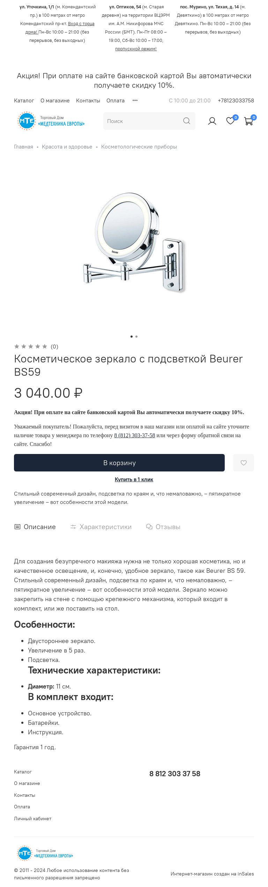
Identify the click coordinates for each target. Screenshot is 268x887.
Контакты (88, 100)
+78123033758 (236, 100)
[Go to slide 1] (132, 337)
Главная (23, 146)
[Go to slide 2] (136, 337)
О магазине (55, 100)
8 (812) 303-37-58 (134, 435)
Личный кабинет (32, 818)
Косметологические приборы (139, 146)
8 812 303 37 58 (174, 773)
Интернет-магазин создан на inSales (212, 874)
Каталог (24, 100)
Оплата (115, 100)
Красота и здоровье (67, 146)
